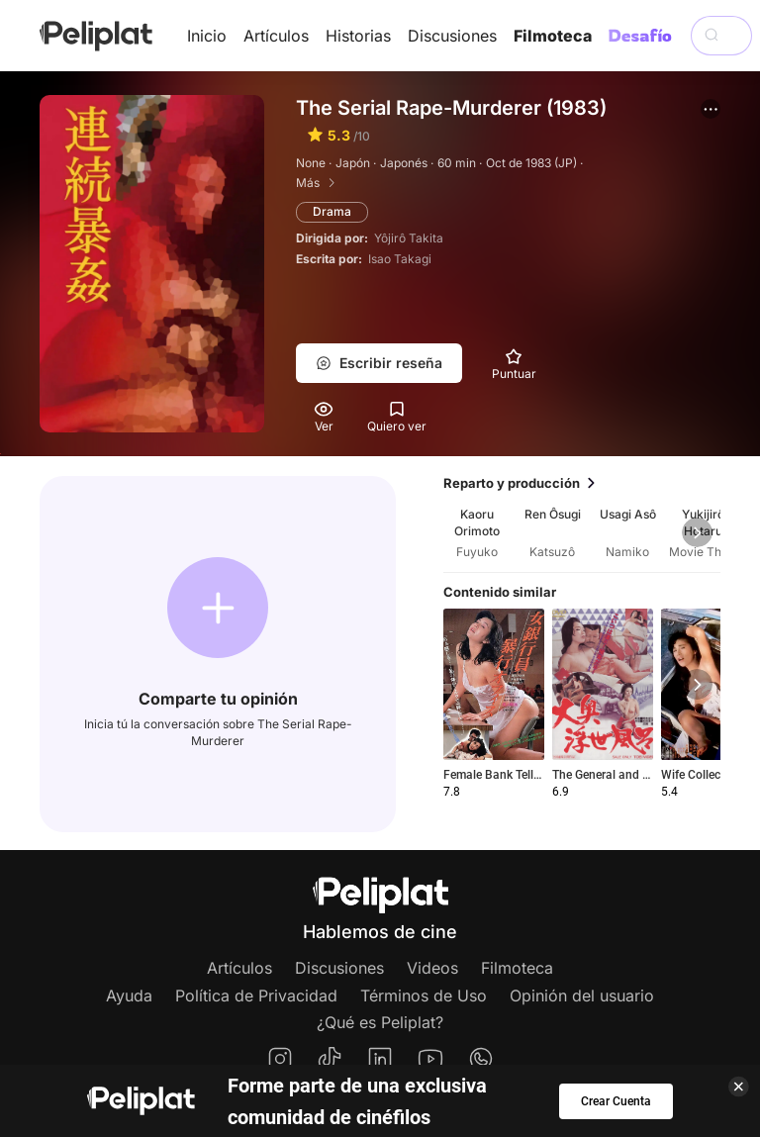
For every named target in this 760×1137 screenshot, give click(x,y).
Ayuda (129, 995)
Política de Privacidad (256, 995)
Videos (432, 968)
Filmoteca (553, 36)
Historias (358, 36)
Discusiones (452, 36)
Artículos (276, 36)
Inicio (207, 36)
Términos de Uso (423, 995)
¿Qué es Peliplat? (380, 1022)
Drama (332, 211)
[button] (710, 109)
